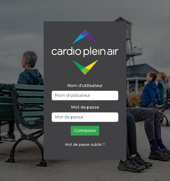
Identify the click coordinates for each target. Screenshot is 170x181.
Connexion (85, 130)
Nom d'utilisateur (85, 85)
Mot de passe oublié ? (85, 144)
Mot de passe (85, 107)
